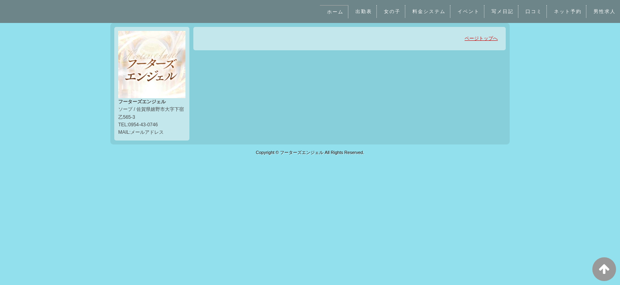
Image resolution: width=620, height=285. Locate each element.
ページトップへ (481, 38)
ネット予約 (568, 11)
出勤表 (362, 11)
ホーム (333, 12)
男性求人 (605, 11)
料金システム (428, 11)
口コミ (533, 11)
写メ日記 (502, 11)
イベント (468, 11)
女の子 (391, 11)
